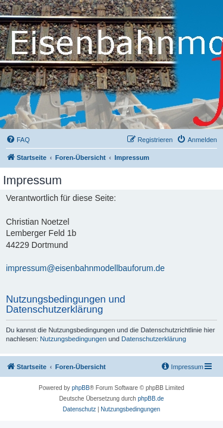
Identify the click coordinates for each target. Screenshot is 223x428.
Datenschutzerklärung (153, 338)
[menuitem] (18, 140)
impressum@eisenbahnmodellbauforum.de (85, 268)
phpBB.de (151, 398)
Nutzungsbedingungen (73, 338)
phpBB (81, 388)
